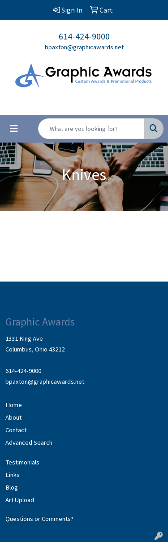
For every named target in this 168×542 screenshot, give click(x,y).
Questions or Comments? (39, 519)
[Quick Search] (91, 128)
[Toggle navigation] (13, 128)
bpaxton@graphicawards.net (84, 47)
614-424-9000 (84, 36)
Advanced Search (28, 442)
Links (12, 475)
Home (13, 405)
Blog (11, 487)
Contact (15, 430)
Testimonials (22, 462)
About (13, 417)
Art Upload (19, 500)
